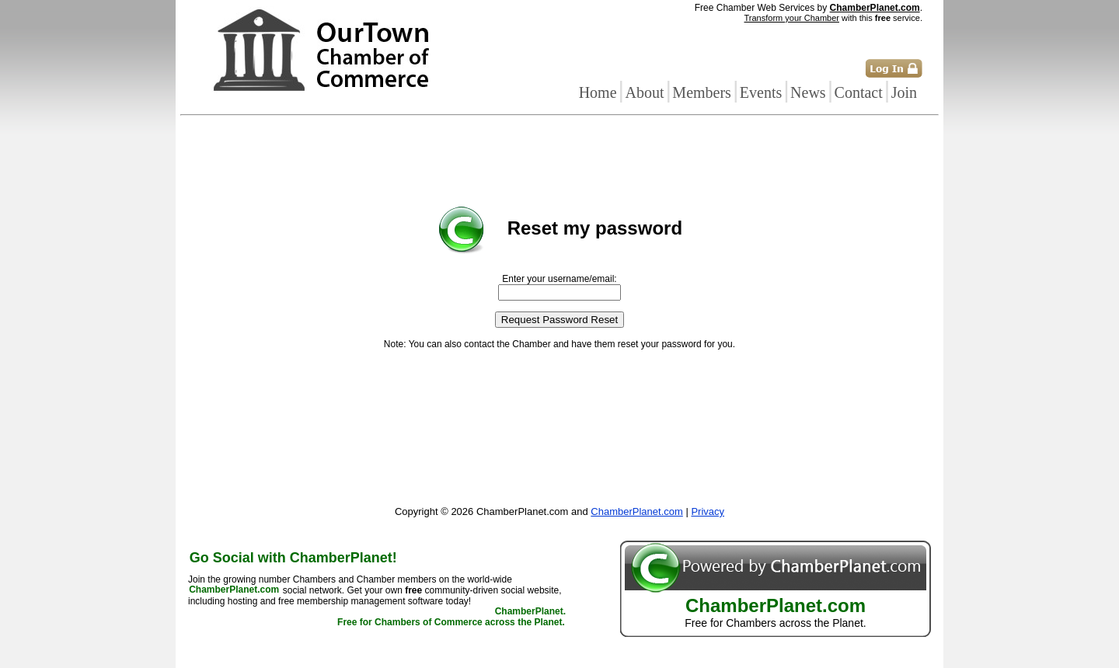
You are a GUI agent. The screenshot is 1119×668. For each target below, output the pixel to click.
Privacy (707, 511)
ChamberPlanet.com (875, 7)
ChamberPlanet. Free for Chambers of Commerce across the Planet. (451, 617)
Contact (859, 92)
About (644, 92)
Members (701, 92)
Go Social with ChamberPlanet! (293, 557)
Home (598, 92)
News (808, 92)
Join (904, 92)
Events (761, 92)
